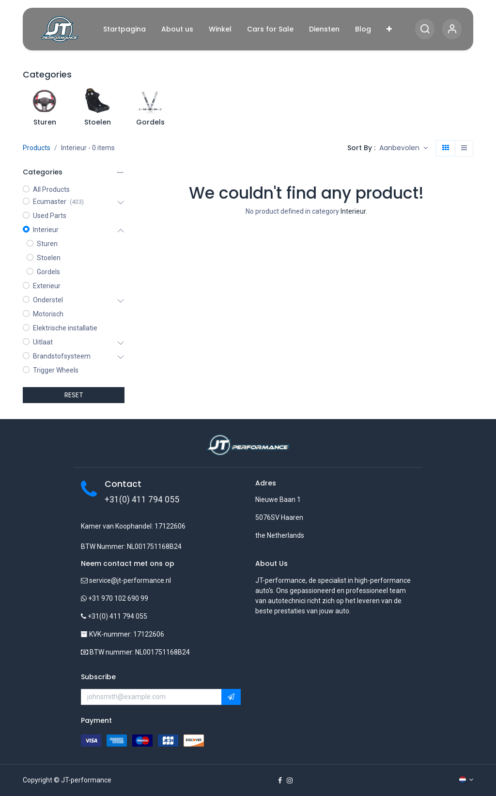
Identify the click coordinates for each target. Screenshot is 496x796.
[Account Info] (452, 29)
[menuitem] (124, 29)
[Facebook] (280, 780)
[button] (403, 148)
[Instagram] (290, 780)
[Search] (424, 29)
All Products (51, 189)
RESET (73, 395)
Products (36, 148)
